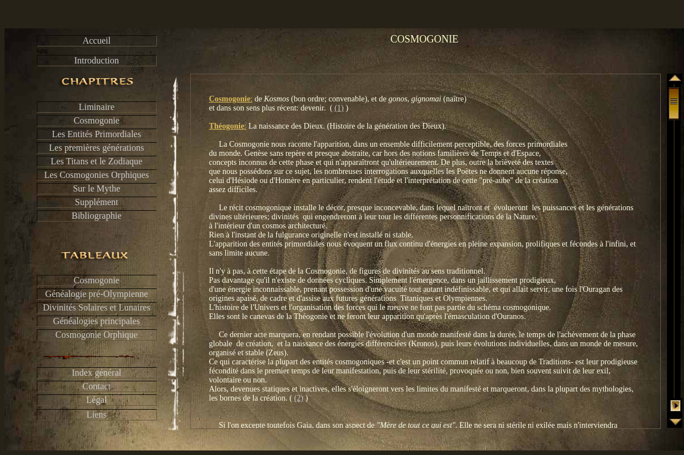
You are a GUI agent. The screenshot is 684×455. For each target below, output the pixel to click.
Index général (97, 372)
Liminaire (96, 107)
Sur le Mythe (97, 188)
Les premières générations (96, 147)
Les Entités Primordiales (96, 134)
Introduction (96, 60)
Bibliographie (97, 215)
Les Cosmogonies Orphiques (96, 175)
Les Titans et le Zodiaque (97, 161)
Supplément (96, 202)
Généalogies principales (96, 321)
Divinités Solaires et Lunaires (97, 307)
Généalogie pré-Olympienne (96, 294)
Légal (96, 400)
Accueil (97, 40)
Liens (97, 414)
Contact (97, 386)
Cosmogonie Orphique (96, 334)
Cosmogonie (96, 120)
